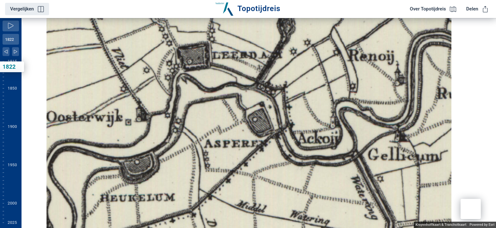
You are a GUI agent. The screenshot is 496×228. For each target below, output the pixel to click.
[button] (471, 209)
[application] (259, 123)
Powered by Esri (481, 225)
